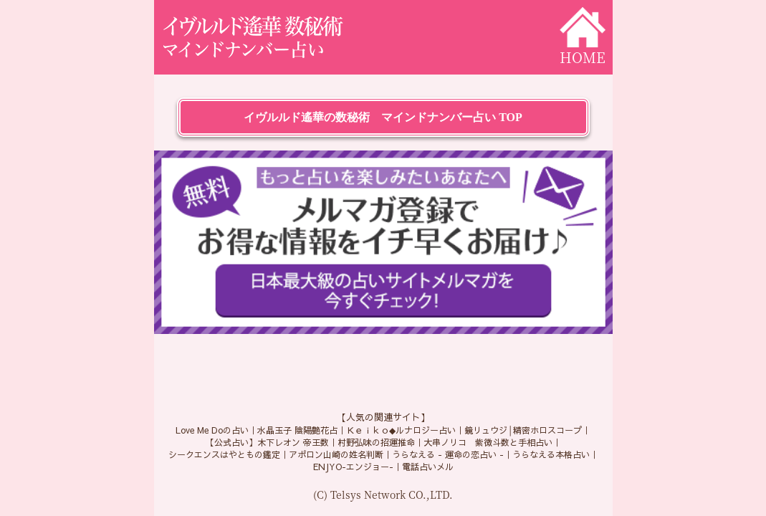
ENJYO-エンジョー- (353, 466)
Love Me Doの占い (212, 430)
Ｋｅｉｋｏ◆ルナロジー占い (401, 430)
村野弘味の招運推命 (376, 442)
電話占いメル (428, 466)
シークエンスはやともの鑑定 (224, 454)
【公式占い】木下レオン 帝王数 (267, 442)
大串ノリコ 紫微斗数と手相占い (487, 442)
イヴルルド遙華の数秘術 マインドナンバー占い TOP (383, 117)
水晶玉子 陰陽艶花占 (297, 430)
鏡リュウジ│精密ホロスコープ (523, 430)
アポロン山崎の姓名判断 (336, 454)
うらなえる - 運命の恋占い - (448, 454)
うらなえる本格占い (551, 454)
